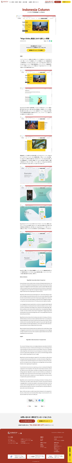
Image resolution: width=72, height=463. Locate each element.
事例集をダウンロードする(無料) (36, 50)
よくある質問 (56, 450)
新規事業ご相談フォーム (57, 446)
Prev (30, 406)
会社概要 (30, 2)
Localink (25, 443)
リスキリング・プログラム (12, 441)
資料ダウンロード (56, 447)
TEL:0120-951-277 (36, 425)
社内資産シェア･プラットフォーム (26, 439)
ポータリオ (13, 443)
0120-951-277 (49, 1)
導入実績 (16, 2)
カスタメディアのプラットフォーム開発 (27, 440)
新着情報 (41, 444)
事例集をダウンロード (44, 421)
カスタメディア (10, 439)
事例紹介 (20, 2)
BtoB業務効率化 (23, 441)
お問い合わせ (56, 444)
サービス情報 (11, 2)
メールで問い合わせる (26, 421)
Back (36, 406)
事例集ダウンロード (57, 448)
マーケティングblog (43, 447)
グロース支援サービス (11, 440)
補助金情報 (42, 446)
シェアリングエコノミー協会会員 (59, 440)
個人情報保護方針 (56, 451)
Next (42, 406)
